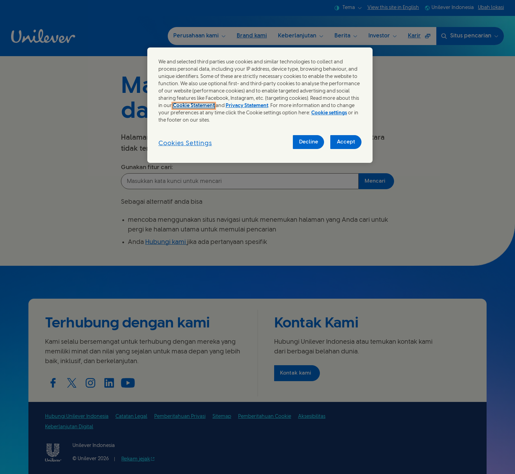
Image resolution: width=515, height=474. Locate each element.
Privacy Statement (247, 105)
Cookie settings (329, 113)
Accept (346, 142)
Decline (308, 142)
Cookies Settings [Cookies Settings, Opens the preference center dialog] (185, 143)
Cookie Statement (194, 105)
